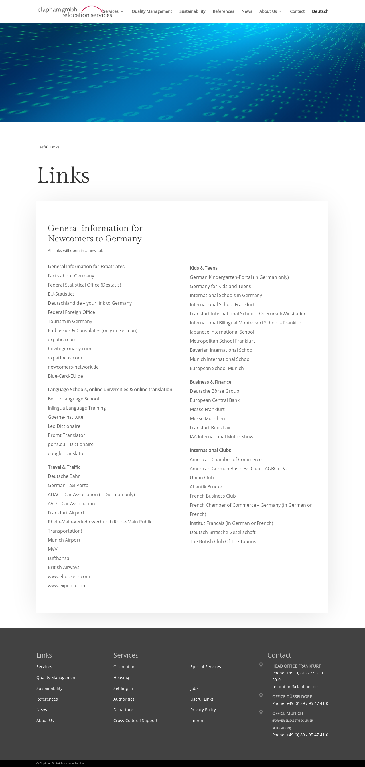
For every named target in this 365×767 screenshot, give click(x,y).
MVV (53, 549)
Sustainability (192, 11)
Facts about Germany (71, 276)
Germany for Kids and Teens (220, 286)
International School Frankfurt (222, 304)
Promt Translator (66, 435)
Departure (123, 709)
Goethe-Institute (65, 417)
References (223, 11)
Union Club (202, 477)
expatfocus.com (65, 358)
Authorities (124, 699)
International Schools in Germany (226, 295)
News (247, 11)
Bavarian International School (222, 350)
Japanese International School (222, 332)
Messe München (207, 418)
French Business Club (213, 496)
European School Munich (217, 368)
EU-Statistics (61, 294)
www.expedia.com (67, 585)
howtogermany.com (69, 348)
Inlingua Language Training (77, 408)
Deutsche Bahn (64, 476)
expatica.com (62, 339)
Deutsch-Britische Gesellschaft (223, 532)
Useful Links (202, 699)
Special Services (205, 666)
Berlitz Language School (73, 399)
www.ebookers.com (69, 576)
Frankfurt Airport (66, 513)
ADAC (91, 494)
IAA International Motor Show (221, 436)
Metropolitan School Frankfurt (222, 341)
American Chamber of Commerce (226, 459)
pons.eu (71, 444)
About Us (268, 11)
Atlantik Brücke (206, 487)
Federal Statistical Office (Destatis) (84, 285)
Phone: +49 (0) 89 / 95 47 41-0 (300, 703)
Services (111, 11)
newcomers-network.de (73, 367)
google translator (66, 453)
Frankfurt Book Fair (210, 427)
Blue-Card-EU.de (65, 376)
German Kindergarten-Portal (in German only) (239, 277)
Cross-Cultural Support (135, 720)
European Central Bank (215, 400)
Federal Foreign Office (71, 312)
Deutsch (320, 11)
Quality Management (152, 11)
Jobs (194, 688)
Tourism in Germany (70, 321)
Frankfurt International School (248, 313)
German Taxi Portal (69, 485)
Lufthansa (58, 558)
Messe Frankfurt (207, 409)
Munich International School (220, 359)
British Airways (64, 567)
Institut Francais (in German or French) (231, 523)
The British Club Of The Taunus (223, 541)
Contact (297, 11)
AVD (71, 503)
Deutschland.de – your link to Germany (90, 303)
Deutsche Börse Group (214, 391)
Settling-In (123, 688)
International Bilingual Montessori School (246, 323)
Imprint (197, 720)
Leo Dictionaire (64, 426)
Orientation (124, 666)
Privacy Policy (203, 709)
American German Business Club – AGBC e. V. (238, 468)
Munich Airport (64, 540)
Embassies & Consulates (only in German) (92, 330)
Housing (121, 677)
